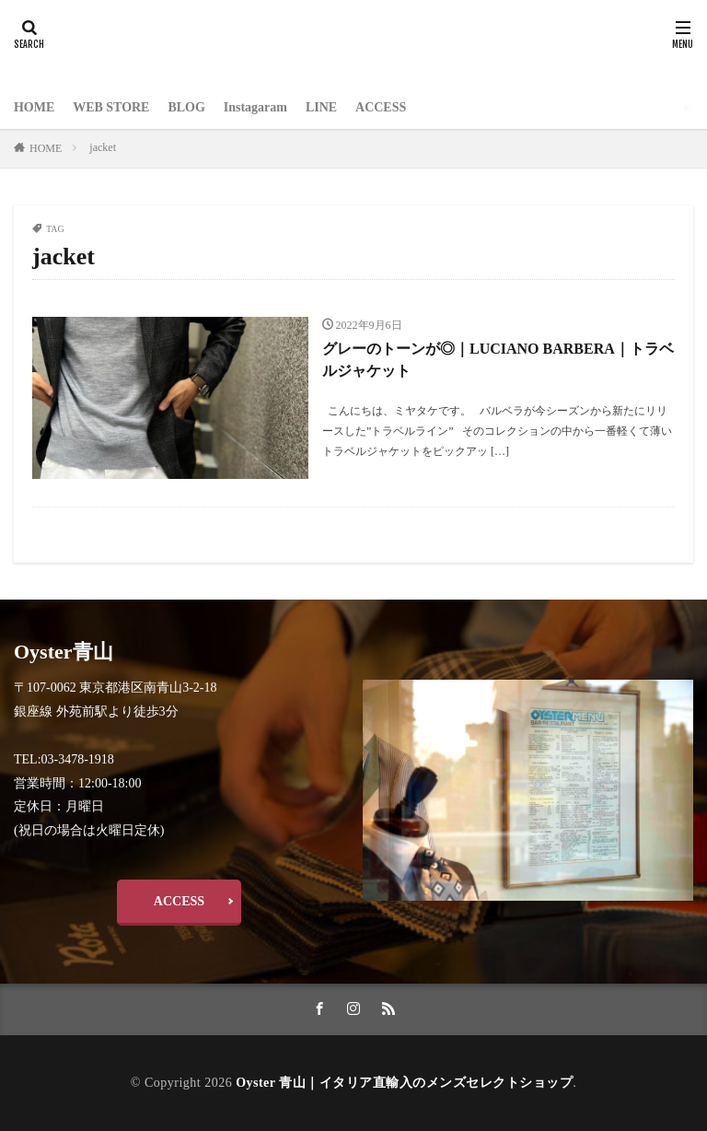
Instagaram (255, 107)
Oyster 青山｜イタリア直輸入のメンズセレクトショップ (404, 1082)
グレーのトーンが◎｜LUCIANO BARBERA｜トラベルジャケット (498, 360)
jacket (102, 147)
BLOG (186, 107)
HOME (34, 107)
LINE (321, 107)
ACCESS (381, 107)
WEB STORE (111, 107)
